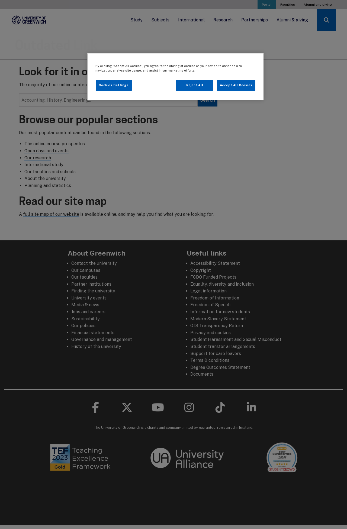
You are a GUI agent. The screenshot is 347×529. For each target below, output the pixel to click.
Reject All (194, 85)
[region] (175, 76)
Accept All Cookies (236, 85)
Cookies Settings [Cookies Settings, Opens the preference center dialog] (113, 85)
